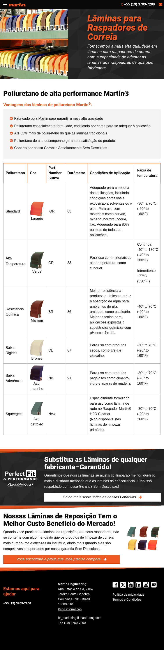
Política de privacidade (128, 594)
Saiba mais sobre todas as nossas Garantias (100, 497)
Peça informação (70, 609)
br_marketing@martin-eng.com (80, 618)
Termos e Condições (127, 599)
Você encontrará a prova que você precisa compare (59, 559)
